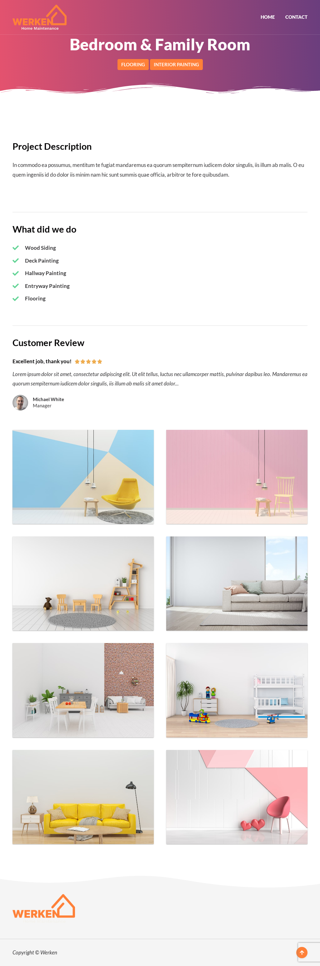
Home (268, 17)
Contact (296, 17)
